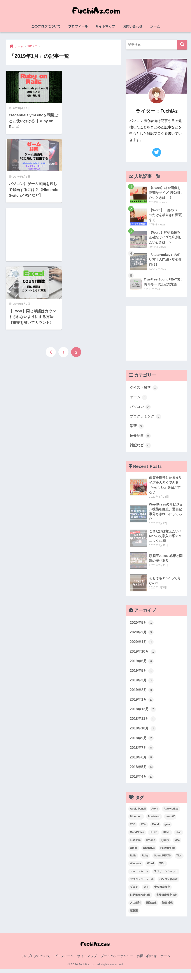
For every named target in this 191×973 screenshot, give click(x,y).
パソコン (141, 407)
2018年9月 (142, 741)
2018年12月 (143, 712)
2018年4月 (142, 780)
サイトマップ (105, 26)
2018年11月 (143, 721)
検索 (182, 45)
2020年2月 (142, 634)
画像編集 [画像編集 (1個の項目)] (151, 906)
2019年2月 (142, 692)
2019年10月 (143, 653)
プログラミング (146, 416)
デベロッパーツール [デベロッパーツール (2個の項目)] (142, 883)
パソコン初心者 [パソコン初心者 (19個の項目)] (168, 883)
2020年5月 (142, 624)
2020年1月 (142, 643)
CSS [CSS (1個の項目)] (132, 828)
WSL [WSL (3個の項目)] (162, 867)
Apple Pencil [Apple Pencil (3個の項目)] (138, 812)
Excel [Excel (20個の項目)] (155, 828)
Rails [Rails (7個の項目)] (133, 859)
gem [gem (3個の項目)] (167, 828)
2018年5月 (142, 770)
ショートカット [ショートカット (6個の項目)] (139, 875)
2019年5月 (142, 673)
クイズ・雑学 (144, 387)
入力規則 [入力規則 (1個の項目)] (135, 906)
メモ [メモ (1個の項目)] (146, 891)
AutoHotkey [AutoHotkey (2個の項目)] (171, 812)
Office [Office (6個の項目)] (133, 851)
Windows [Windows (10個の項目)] (136, 867)
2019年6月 (142, 663)
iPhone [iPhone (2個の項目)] (150, 844)
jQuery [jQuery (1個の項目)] (165, 844)
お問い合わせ (132, 26)
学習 (137, 426)
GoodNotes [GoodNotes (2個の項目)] (137, 836)
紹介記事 (141, 436)
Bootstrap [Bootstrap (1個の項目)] (154, 820)
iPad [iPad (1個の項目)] (178, 836)
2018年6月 (142, 760)
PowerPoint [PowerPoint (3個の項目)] (167, 851)
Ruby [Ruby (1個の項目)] (145, 859)
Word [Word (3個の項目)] (150, 867)
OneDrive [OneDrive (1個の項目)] (149, 851)
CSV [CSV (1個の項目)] (143, 828)
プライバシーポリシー (117, 960)
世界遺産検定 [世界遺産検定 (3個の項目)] (162, 891)
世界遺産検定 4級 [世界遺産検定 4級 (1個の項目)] (166, 899)
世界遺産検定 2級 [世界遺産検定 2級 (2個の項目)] (140, 899)
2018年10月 (143, 731)
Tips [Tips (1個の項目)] (179, 859)
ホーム (155, 26)
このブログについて (46, 26)
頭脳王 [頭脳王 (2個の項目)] (134, 914)
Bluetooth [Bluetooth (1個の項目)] (136, 820)
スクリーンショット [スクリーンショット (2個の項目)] (166, 875)
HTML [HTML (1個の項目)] (166, 836)
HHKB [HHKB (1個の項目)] (153, 836)
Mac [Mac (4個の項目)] (177, 844)
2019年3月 (142, 682)
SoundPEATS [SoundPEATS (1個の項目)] (162, 859)
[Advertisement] (33, 170)
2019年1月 (142, 702)
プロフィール (78, 26)
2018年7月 (142, 751)
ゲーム (139, 397)
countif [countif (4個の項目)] (170, 820)
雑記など (141, 446)
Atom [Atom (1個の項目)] (154, 812)
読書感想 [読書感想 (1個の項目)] (167, 906)
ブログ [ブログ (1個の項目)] (134, 891)
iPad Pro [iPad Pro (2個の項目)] (135, 844)
